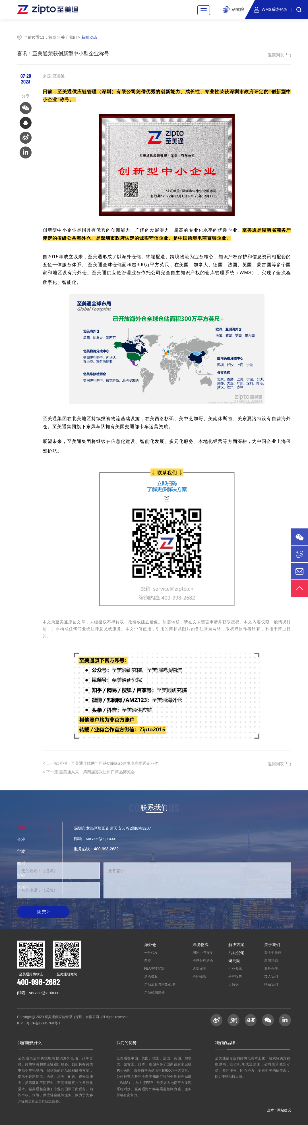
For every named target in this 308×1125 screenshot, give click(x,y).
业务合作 (271, 969)
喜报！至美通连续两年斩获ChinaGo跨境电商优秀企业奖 (100, 763)
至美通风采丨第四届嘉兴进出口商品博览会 (89, 772)
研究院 (234, 960)
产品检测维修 (154, 992)
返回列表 (276, 55)
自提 (147, 961)
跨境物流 (200, 944)
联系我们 (271, 984)
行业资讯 (235, 969)
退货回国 (199, 969)
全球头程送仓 (203, 961)
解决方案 (236, 944)
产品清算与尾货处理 (159, 984)
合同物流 (199, 976)
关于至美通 (272, 953)
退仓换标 (151, 976)
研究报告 (235, 976)
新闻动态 (271, 961)
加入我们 (271, 976)
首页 (52, 37)
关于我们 (69, 37)
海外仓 (150, 944)
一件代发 (151, 953)
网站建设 (284, 1110)
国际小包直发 (203, 953)
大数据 (233, 984)
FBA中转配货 (154, 969)
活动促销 (236, 952)
